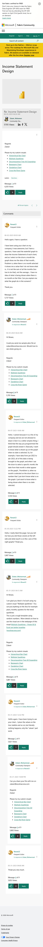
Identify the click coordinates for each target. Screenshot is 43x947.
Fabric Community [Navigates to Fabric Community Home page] (26, 25)
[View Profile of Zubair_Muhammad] (19, 319)
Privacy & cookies (7, 925)
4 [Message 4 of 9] (15, 877)
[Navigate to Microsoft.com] (8, 25)
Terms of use (5, 929)
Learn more (6, 18)
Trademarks (5, 933)
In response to (19, 324)
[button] (36, 134)
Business (14, 178)
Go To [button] (35, 36)
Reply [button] (20, 192)
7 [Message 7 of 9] (12, 295)
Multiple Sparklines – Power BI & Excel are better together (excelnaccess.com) (21, 627)
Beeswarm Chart (15, 164)
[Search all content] (24, 41)
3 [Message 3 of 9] (13, 677)
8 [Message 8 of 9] (13, 392)
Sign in (20, 36)
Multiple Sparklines (16, 158)
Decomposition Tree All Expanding (22, 161)
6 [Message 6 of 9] (17, 827)
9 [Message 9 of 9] (15, 493)
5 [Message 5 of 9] (15, 738)
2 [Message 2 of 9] (12, 552)
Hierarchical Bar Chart (17, 155)
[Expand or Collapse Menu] (3, 30)
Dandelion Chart (15, 167)
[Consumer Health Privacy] (21, 940)
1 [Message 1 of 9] (12, 183)
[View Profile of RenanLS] (13, 224)
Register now (29, 55)
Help (27, 36)
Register (12, 36)
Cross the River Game (17, 170)
